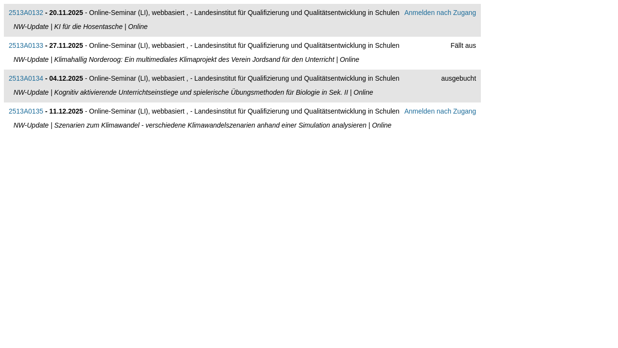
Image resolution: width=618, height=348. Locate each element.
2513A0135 (26, 111)
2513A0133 (26, 45)
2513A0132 (26, 12)
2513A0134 (26, 78)
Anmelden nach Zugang (440, 12)
